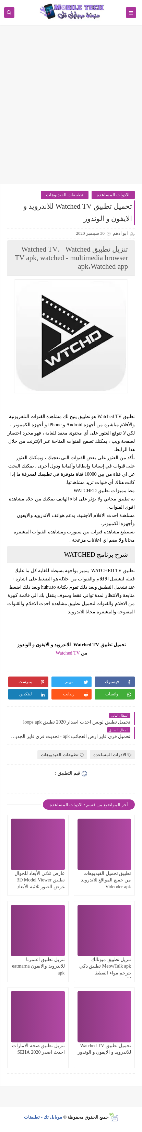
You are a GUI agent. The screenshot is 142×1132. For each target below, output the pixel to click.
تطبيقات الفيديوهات (64, 194)
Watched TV (68, 653)
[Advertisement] (71, 108)
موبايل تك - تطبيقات (43, 1117)
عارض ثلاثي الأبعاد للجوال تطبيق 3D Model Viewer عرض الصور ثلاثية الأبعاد (39, 880)
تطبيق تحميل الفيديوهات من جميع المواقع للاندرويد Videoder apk (106, 880)
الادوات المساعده (113, 194)
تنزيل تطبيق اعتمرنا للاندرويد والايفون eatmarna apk (38, 966)
